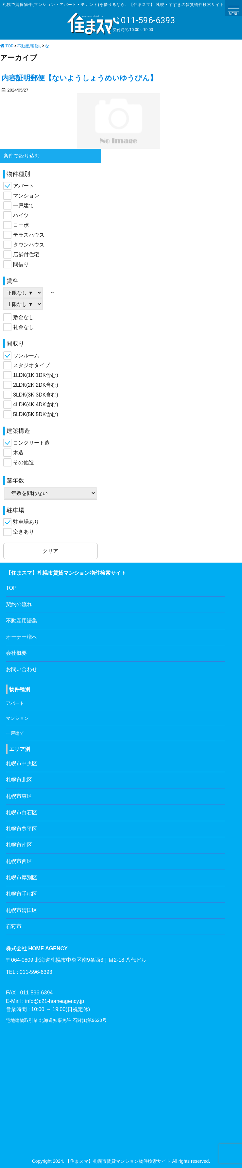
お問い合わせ (21, 669)
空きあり (23, 531)
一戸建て (23, 205)
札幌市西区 (19, 861)
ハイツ (21, 215)
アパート (23, 186)
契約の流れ (19, 604)
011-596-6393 (144, 20)
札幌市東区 (19, 796)
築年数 (15, 480)
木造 (18, 452)
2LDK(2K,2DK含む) (35, 385)
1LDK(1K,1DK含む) (35, 375)
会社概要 (16, 653)
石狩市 (14, 926)
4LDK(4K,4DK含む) (35, 404)
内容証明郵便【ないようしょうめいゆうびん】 (79, 78)
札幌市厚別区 (21, 877)
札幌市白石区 (21, 812)
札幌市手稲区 (21, 894)
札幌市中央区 (21, 763)
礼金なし (23, 327)
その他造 (23, 462)
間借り (21, 264)
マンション (26, 195)
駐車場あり (26, 522)
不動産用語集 (21, 620)
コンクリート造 (31, 443)
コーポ (21, 225)
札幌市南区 (19, 845)
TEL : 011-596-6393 (29, 972)
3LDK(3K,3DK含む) (35, 395)
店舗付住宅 (26, 254)
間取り (15, 343)
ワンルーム (26, 355)
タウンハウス (28, 244)
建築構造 (18, 431)
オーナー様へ (21, 637)
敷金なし (23, 317)
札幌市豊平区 (21, 829)
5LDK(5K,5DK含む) (35, 414)
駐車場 (15, 510)
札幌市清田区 (21, 910)
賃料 (12, 281)
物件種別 (18, 174)
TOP (11, 588)
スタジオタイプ (31, 365)
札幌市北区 (19, 780)
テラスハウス (28, 235)
